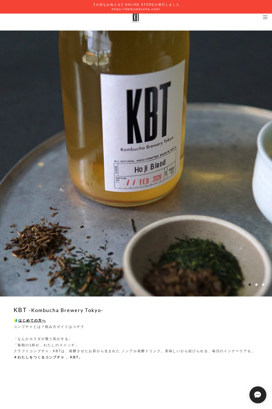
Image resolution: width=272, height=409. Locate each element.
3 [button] (263, 285)
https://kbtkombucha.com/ (136, 9)
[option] (136, 164)
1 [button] (250, 285)
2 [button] (256, 285)
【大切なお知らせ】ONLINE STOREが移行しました (136, 4)
